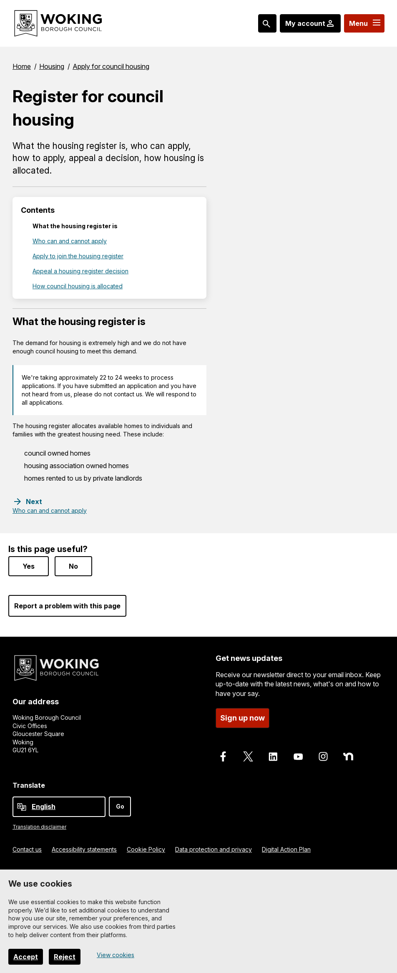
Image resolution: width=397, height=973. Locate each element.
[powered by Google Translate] (22, 806)
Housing (51, 66)
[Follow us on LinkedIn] (273, 755)
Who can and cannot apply (70, 241)
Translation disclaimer (39, 825)
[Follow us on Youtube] (298, 755)
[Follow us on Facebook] (223, 755)
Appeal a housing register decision (80, 271)
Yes (29, 565)
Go (120, 805)
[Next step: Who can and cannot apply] (50, 506)
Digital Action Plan (286, 848)
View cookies (115, 954)
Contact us (27, 848)
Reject (64, 957)
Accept (25, 957)
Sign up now (242, 716)
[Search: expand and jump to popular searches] (267, 23)
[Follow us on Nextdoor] (348, 755)
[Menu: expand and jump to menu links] (364, 23)
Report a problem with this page (67, 604)
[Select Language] (59, 805)
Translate (29, 784)
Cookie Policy (146, 848)
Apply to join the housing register (78, 256)
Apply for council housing (111, 66)
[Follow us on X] (248, 755)
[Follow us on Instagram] (323, 755)
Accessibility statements (84, 848)
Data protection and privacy (213, 848)
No (73, 565)
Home (22, 66)
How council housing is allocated (78, 286)
